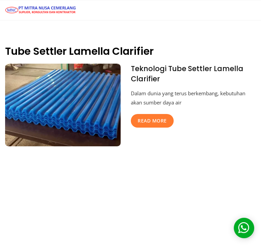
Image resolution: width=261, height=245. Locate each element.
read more (152, 120)
